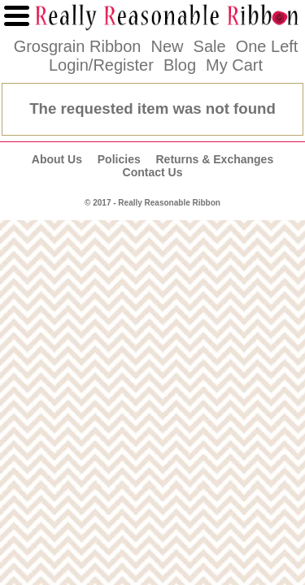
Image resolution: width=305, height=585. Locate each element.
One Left (267, 46)
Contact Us (153, 172)
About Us (57, 159)
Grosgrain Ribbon (78, 46)
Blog (179, 65)
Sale (210, 46)
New (166, 46)
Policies (119, 159)
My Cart (234, 65)
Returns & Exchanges (214, 159)
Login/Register (101, 65)
